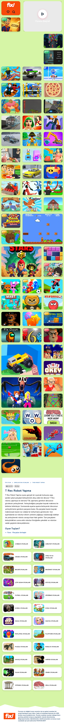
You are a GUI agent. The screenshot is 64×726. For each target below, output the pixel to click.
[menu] (8, 12)
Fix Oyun (8, 482)
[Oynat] (42, 14)
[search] (13, 12)
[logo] (10, 5)
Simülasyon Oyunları (21, 482)
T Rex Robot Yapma (38, 482)
